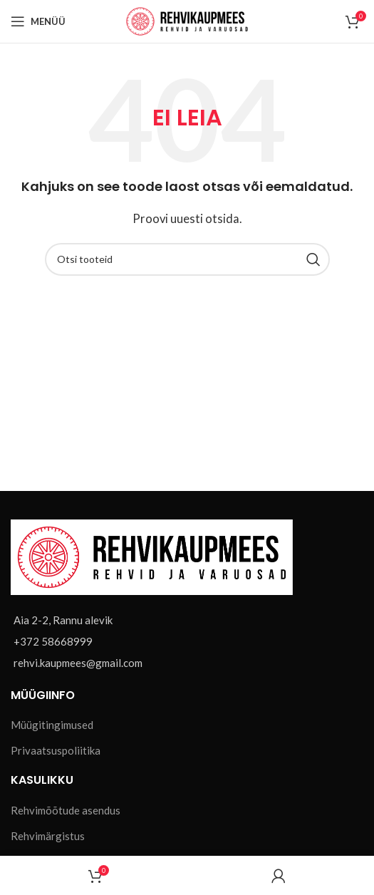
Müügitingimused (52, 724)
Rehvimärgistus (48, 835)
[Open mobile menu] (38, 21)
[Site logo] (187, 20)
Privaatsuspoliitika (55, 750)
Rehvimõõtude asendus (65, 810)
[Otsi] (187, 259)
